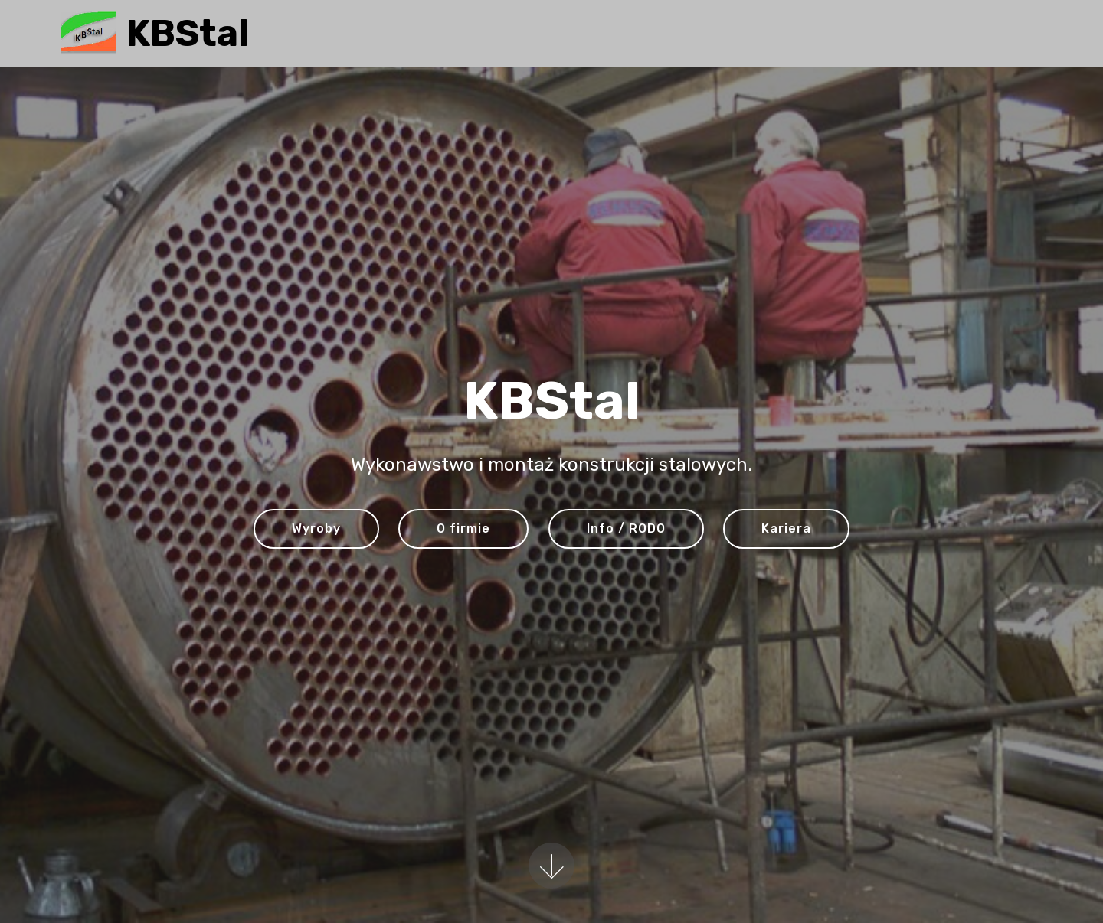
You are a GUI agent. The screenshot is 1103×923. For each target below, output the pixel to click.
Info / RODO (626, 528)
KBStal (187, 33)
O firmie (463, 528)
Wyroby (316, 528)
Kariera (786, 528)
